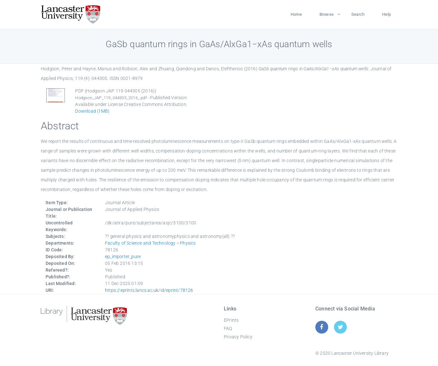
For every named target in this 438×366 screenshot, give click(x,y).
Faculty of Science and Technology (140, 243)
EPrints (231, 320)
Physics (188, 243)
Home (296, 14)
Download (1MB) (92, 111)
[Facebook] (321, 327)
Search (357, 14)
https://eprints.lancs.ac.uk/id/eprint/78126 (149, 290)
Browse (327, 14)
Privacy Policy (238, 336)
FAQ (228, 328)
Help (386, 14)
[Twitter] (340, 327)
